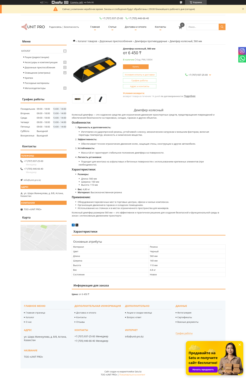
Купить (136, 67)
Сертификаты (184, 317)
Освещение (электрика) (37, 72)
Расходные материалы (37, 83)
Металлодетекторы (35, 88)
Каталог (25, 50)
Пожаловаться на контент (132, 374)
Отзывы (80, 321)
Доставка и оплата (135, 26)
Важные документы (188, 321)
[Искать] (222, 27)
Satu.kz (138, 371)
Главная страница (35, 312)
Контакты (160, 26)
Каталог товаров (87, 41)
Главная (95, 26)
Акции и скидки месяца (139, 312)
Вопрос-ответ (134, 317)
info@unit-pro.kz (32, 180)
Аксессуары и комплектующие (41, 62)
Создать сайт (76, 2)
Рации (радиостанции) (37, 57)
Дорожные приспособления (116, 41)
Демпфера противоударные (151, 41)
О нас (29, 321)
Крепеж (29, 77)
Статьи (112, 26)
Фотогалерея (184, 312)
